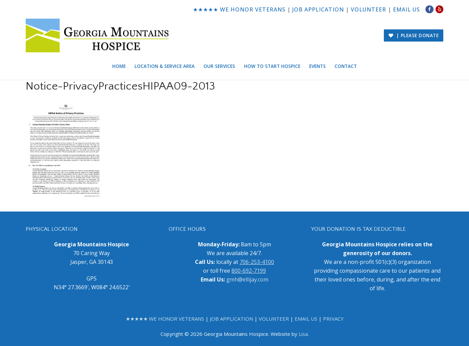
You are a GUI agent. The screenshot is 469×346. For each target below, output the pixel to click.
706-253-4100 (257, 262)
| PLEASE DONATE (414, 35)
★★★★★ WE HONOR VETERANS (239, 9)
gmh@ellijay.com (247, 279)
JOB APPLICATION (318, 9)
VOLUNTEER (368, 9)
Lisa (303, 333)
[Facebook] (429, 9)
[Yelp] (439, 9)
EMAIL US (406, 9)
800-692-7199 (248, 270)
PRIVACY (333, 318)
